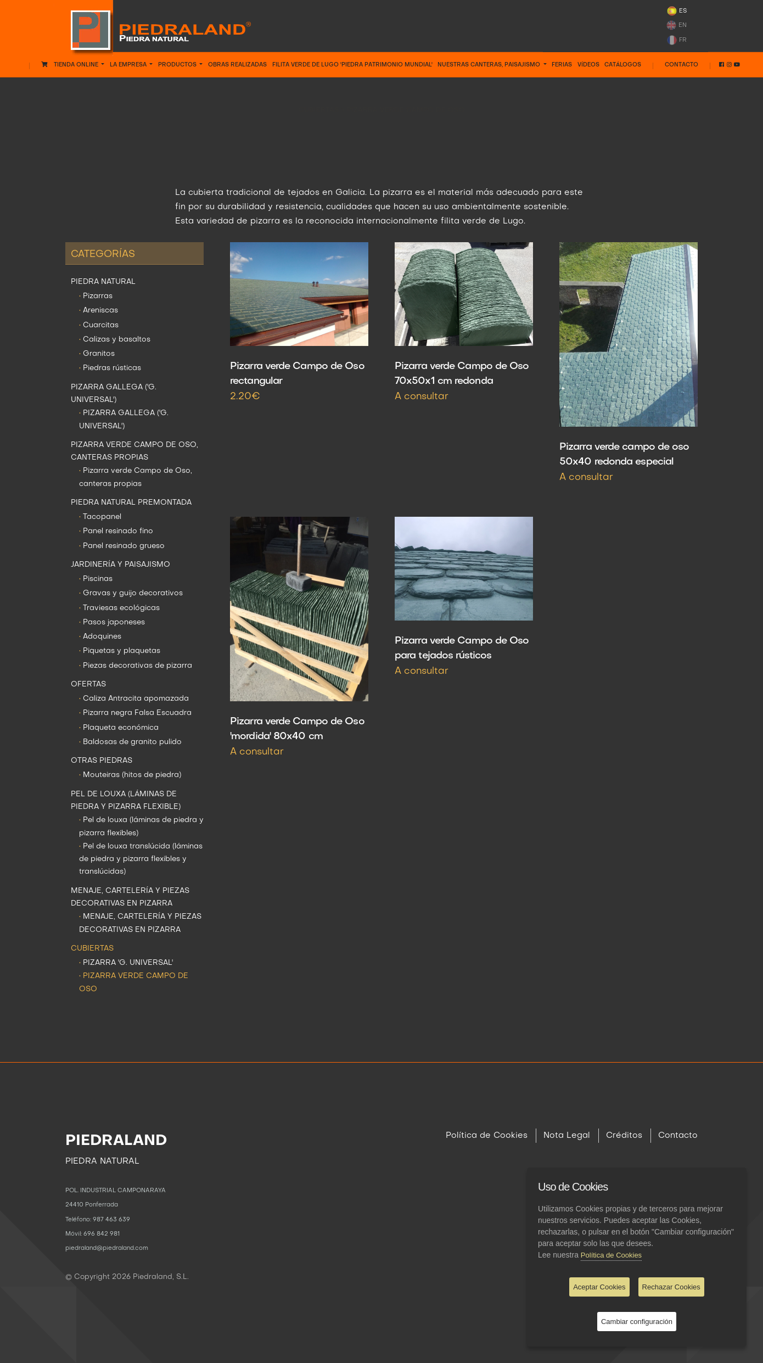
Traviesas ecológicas (119, 608)
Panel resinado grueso (122, 546)
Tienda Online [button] (70, 65)
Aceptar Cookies (599, 1287)
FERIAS (562, 65)
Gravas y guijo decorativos (131, 593)
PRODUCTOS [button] (178, 65)
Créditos (624, 1135)
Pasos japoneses (112, 622)
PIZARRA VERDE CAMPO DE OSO (406, 101)
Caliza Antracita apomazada (134, 698)
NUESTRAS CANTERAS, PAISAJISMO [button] (489, 65)
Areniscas (98, 310)
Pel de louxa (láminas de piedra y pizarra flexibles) (141, 826)
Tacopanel (100, 517)
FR (676, 40)
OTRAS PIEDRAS (101, 760)
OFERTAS (88, 684)
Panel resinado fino (116, 531)
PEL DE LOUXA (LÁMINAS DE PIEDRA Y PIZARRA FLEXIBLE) (126, 801)
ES (676, 10)
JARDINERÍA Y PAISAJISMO (120, 564)
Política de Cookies (487, 1135)
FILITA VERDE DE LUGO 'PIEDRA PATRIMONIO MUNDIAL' (352, 65)
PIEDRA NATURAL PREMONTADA (131, 502)
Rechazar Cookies (671, 1287)
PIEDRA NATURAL (103, 282)
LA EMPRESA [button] (129, 65)
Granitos (97, 353)
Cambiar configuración (636, 1321)
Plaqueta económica (119, 727)
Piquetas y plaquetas (119, 651)
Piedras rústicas (110, 368)
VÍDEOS (588, 65)
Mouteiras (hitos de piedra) (130, 775)
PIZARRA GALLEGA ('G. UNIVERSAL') (113, 394)
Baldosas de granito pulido (130, 742)
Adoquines (100, 636)
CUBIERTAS (320, 101)
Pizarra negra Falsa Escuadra (135, 713)
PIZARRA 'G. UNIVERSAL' (126, 963)
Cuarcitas (99, 325)
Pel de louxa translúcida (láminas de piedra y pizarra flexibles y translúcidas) (141, 859)
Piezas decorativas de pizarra (135, 665)
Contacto (681, 65)
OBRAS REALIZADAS (237, 65)
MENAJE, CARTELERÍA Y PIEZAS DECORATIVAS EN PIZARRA (130, 897)
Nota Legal (566, 1135)
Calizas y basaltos (114, 339)
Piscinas (96, 579)
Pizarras (96, 296)
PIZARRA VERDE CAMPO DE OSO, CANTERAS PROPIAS (134, 451)
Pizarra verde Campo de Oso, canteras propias (135, 477)
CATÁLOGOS (622, 65)
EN (676, 25)
